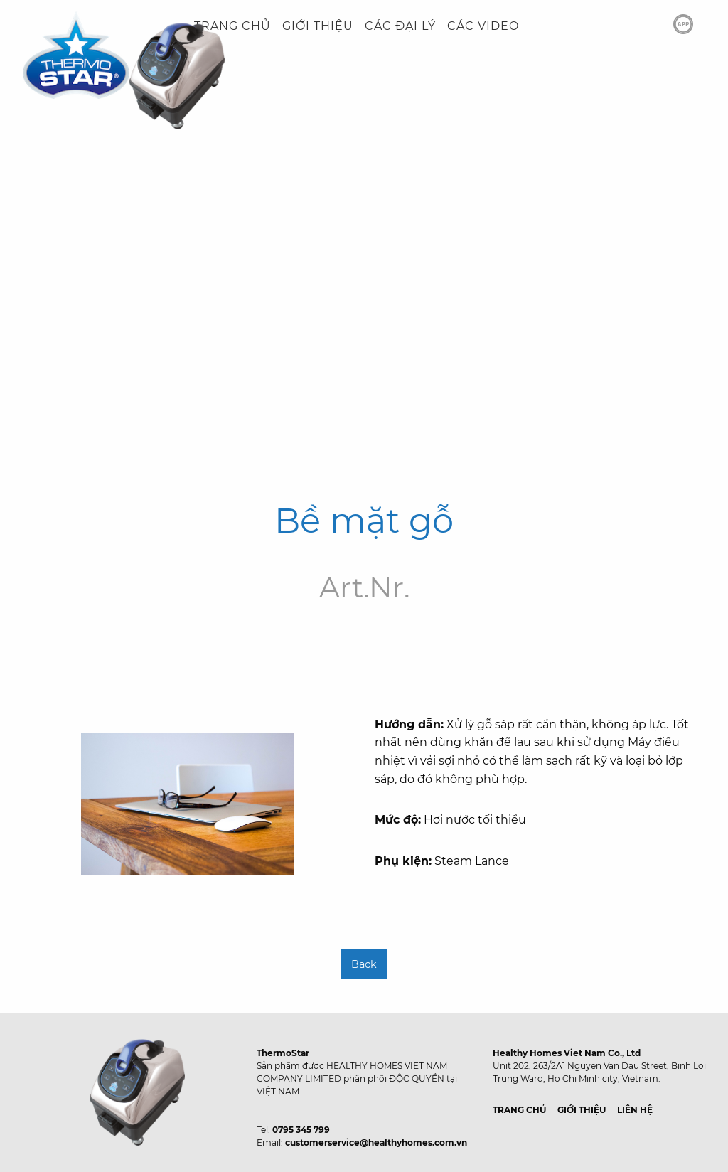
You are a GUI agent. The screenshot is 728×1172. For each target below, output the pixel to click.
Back (364, 964)
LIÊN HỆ (635, 1109)
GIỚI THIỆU (317, 26)
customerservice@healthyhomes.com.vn (376, 1142)
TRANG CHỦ (232, 26)
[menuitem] (232, 26)
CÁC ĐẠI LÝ (400, 26)
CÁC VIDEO (483, 26)
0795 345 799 (301, 1129)
